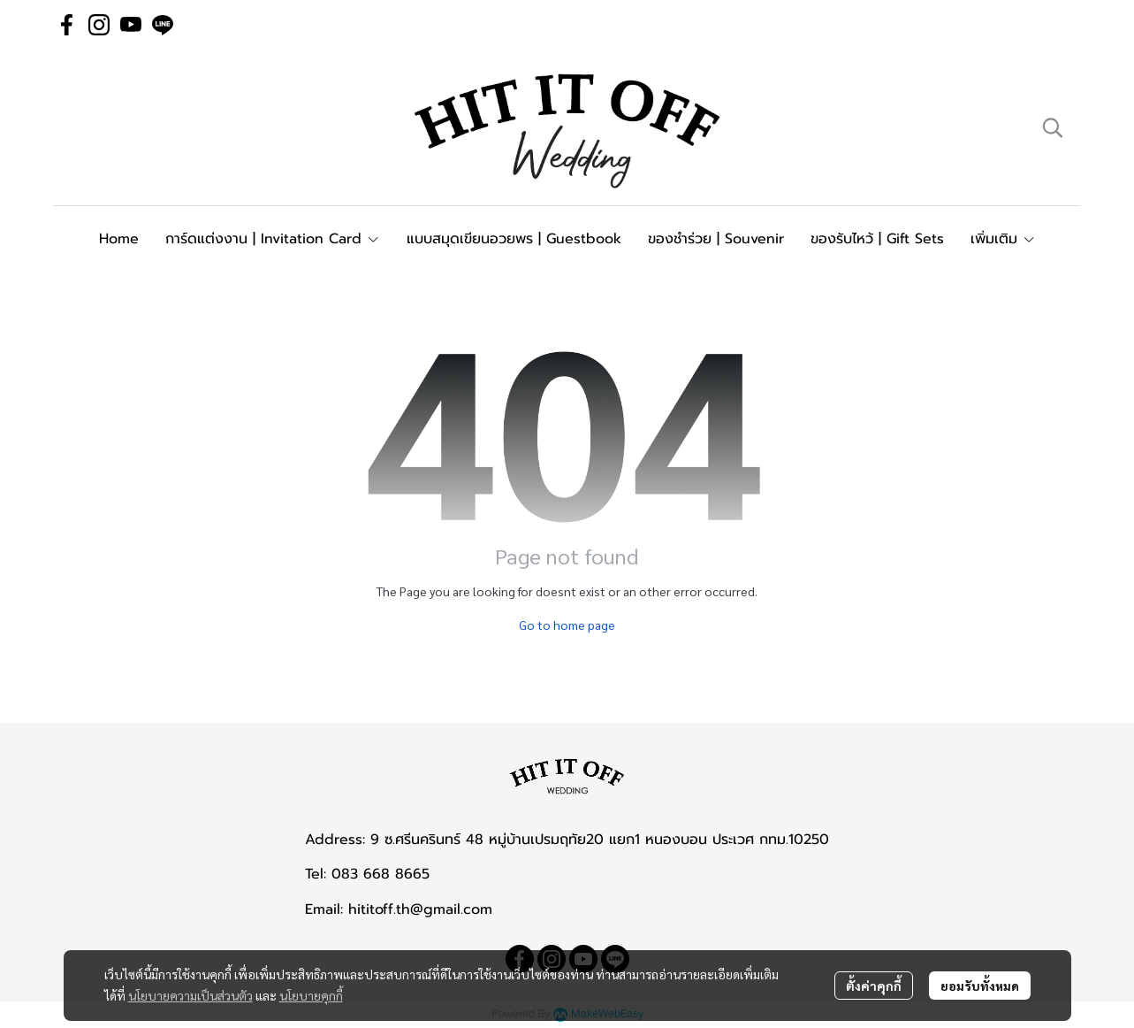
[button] (1053, 127)
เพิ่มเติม (1003, 238)
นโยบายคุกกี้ (311, 995)
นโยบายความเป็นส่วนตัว (190, 995)
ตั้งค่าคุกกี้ (874, 985)
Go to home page (567, 625)
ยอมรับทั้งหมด (979, 985)
